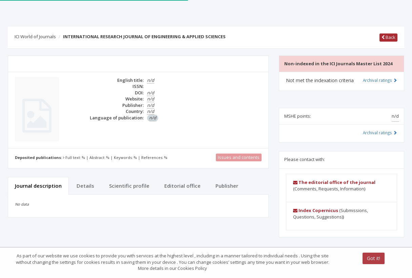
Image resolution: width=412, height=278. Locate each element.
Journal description (38, 185)
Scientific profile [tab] (129, 185)
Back (388, 37)
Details (85, 185)
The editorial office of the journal (334, 182)
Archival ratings (380, 80)
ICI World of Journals (35, 36)
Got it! (373, 258)
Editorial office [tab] (182, 185)
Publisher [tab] (226, 185)
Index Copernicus (315, 210)
